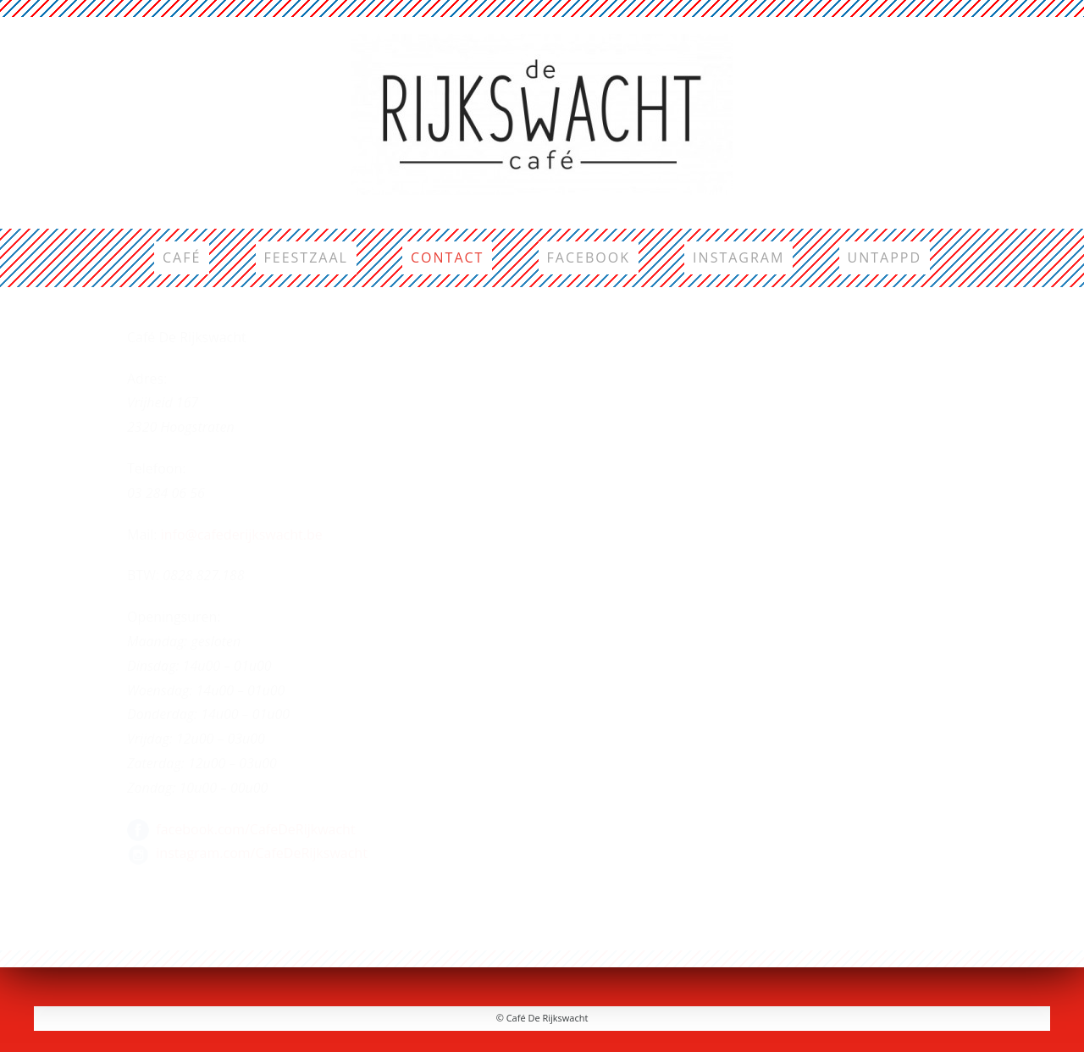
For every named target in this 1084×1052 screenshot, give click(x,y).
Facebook (588, 257)
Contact (447, 257)
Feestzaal (306, 257)
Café (182, 257)
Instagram (738, 257)
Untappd (885, 257)
